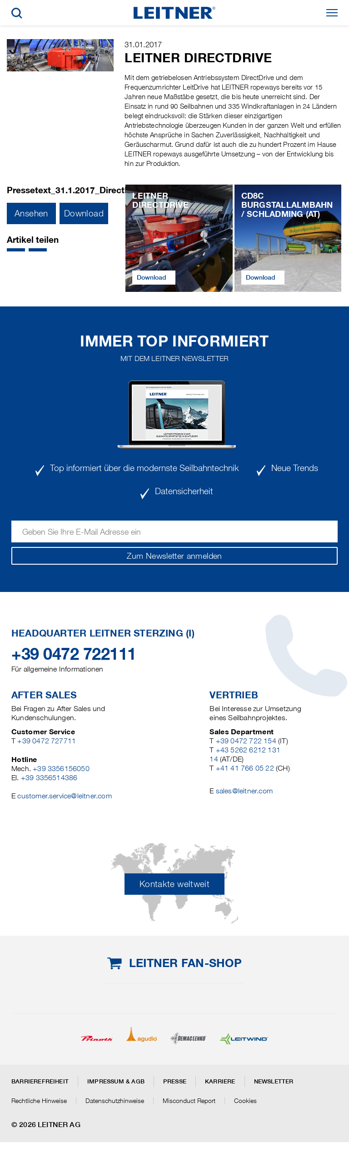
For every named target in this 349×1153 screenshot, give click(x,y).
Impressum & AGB (116, 1081)
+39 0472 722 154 (246, 741)
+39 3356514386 (49, 777)
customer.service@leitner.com (64, 796)
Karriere (220, 1081)
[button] (16, 249)
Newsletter (274, 1081)
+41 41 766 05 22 (245, 768)
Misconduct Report (189, 1100)
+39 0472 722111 (73, 654)
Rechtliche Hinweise (39, 1100)
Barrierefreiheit (40, 1081)
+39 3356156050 (61, 768)
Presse (174, 1081)
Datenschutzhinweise (114, 1100)
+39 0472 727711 (46, 741)
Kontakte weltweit (174, 884)
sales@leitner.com (244, 791)
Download (84, 213)
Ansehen (31, 213)
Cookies (245, 1100)
